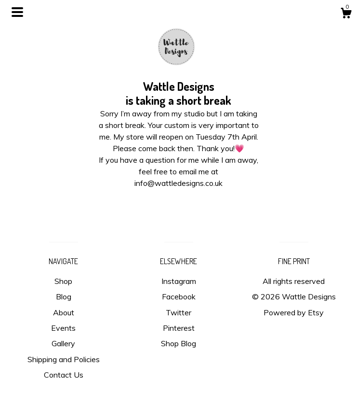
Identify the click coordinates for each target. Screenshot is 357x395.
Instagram (178, 281)
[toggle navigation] (17, 12)
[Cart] (346, 14)
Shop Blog (178, 343)
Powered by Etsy (294, 312)
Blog (63, 296)
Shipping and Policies (63, 359)
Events (63, 328)
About (63, 312)
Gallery (63, 343)
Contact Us (63, 375)
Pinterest (179, 328)
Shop (63, 281)
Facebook (179, 296)
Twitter (178, 312)
